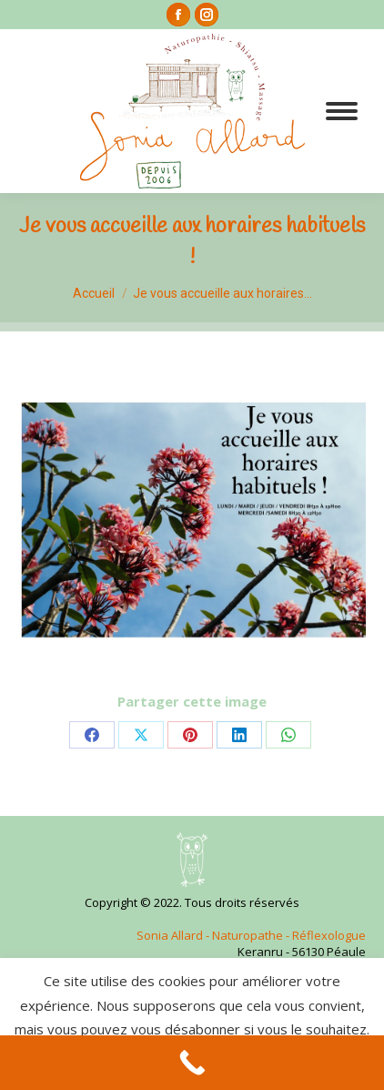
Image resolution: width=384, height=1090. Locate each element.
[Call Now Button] (192, 1062)
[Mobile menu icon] (342, 111)
